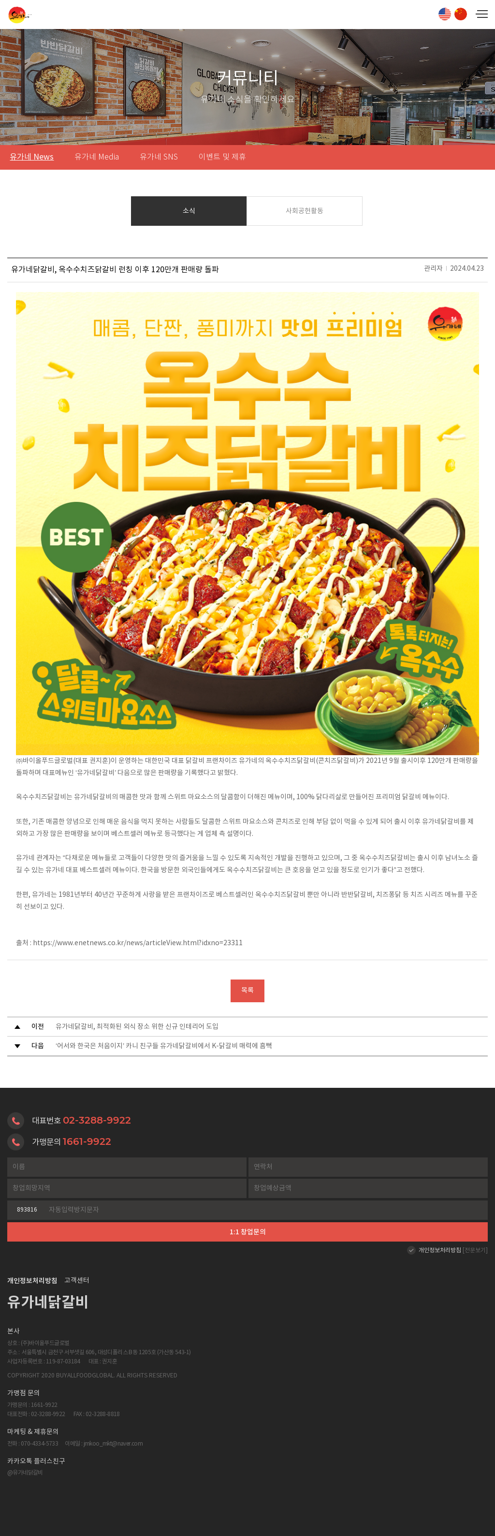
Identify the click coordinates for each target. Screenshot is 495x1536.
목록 (247, 991)
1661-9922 (87, 1141)
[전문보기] (475, 1250)
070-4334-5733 (39, 1444)
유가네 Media (96, 157)
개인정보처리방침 (440, 1250)
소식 (189, 211)
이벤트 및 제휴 (222, 157)
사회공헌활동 (304, 211)
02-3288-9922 (97, 1120)
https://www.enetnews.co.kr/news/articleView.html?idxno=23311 (138, 943)
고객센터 (76, 1281)
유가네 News (32, 157)
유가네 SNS (159, 157)
